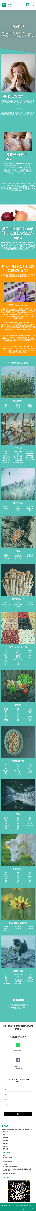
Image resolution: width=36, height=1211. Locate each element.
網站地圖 (5, 1149)
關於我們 (5, 1137)
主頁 (4, 1135)
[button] (27, 4)
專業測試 (5, 1143)
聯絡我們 (5, 1146)
